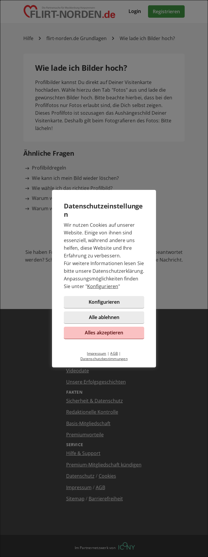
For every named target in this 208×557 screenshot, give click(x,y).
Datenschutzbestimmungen (104, 358)
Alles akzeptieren (104, 332)
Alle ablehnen (104, 317)
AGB (114, 353)
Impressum (96, 353)
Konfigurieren (102, 286)
